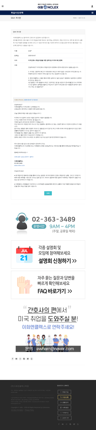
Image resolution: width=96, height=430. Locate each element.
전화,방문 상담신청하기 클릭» (24, 157)
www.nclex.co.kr (19, 165)
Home (75, 18)
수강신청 (64, 397)
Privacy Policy (29, 410)
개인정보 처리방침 (17, 410)
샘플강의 (64, 402)
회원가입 (64, 392)
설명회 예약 (64, 418)
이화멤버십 (64, 412)
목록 (48, 193)
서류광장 (64, 407)
